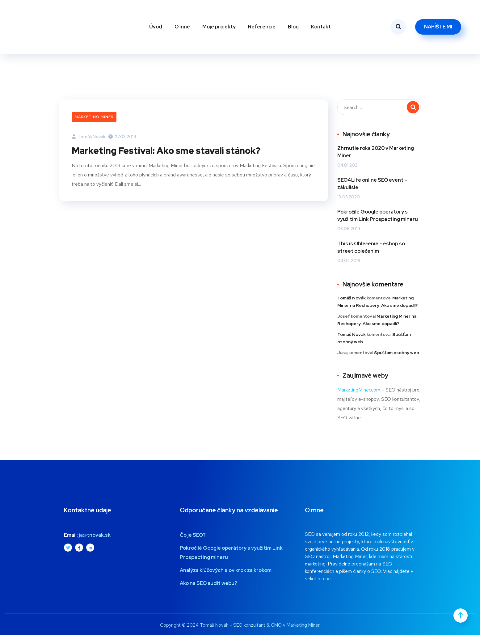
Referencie (262, 26)
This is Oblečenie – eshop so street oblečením (371, 247)
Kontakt (321, 26)
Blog (293, 26)
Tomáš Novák (88, 136)
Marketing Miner (94, 116)
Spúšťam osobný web (396, 352)
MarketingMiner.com (358, 390)
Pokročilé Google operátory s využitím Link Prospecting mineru (377, 215)
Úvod (155, 26)
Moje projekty (219, 26)
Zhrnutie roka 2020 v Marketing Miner (375, 152)
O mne (182, 26)
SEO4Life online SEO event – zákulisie (372, 184)
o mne (324, 578)
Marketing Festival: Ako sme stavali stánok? (170, 150)
